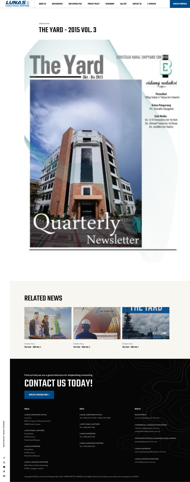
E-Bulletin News (44, 23)
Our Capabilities (75, 4)
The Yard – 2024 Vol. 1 (130, 347)
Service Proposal (180, 4)
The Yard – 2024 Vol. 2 (81, 347)
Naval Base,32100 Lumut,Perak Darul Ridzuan (32, 437)
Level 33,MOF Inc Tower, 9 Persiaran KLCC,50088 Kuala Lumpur (37, 421)
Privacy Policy (94, 4)
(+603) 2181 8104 (89, 418)
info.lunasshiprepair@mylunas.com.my (150, 452)
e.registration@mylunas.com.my (147, 431)
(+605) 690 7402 (89, 437)
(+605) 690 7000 (89, 427)
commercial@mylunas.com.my (147, 428)
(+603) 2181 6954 (104, 418)
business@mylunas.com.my (146, 442)
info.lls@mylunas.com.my (145, 462)
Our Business (57, 4)
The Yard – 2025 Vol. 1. (32, 347)
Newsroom (110, 4)
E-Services (151, 4)
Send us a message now (38, 394)
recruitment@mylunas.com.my (147, 418)
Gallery (123, 4)
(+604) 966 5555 (89, 446)
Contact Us (137, 4)
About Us (42, 4)
